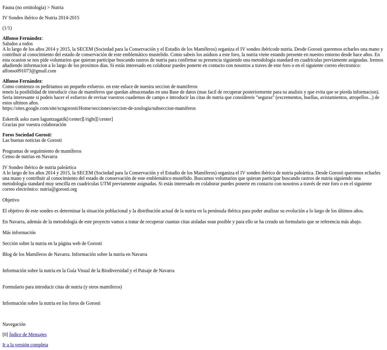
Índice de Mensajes (28, 334)
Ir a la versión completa (25, 344)
